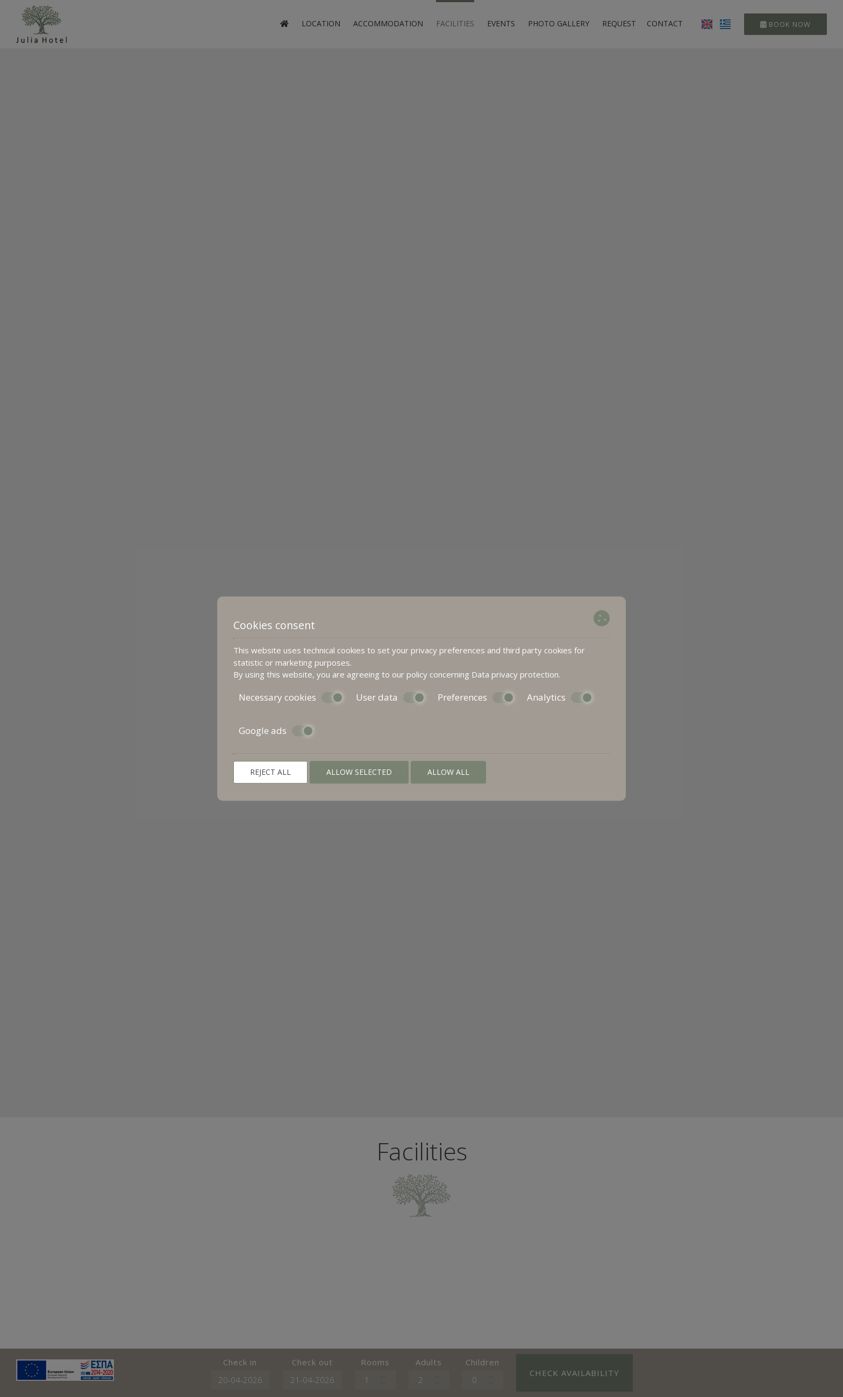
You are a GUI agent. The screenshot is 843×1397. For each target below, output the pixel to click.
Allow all (448, 772)
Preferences (476, 697)
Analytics (559, 697)
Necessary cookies (291, 697)
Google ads (276, 731)
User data (390, 697)
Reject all (270, 772)
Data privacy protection (515, 674)
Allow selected (359, 772)
